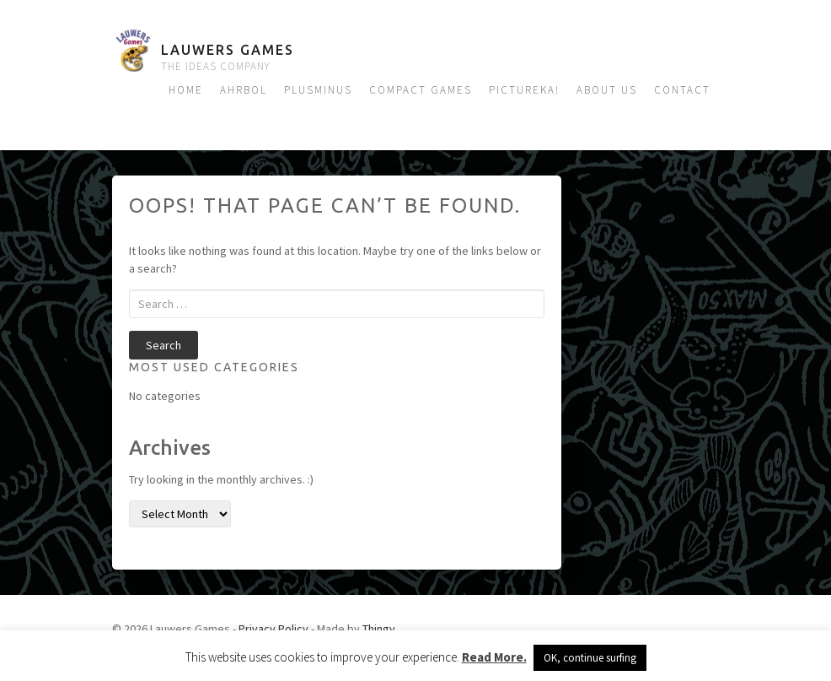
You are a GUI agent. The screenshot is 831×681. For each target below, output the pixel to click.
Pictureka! (524, 90)
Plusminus (318, 90)
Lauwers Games (227, 49)
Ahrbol (243, 90)
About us (606, 90)
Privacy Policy (273, 628)
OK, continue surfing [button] (590, 658)
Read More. (494, 657)
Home (186, 90)
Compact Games (420, 90)
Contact (682, 90)
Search (163, 345)
